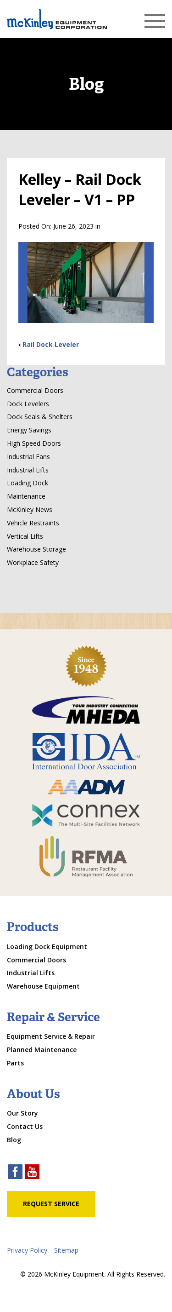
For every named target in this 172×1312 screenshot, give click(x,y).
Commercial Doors (35, 390)
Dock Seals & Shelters (39, 416)
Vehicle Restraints (33, 522)
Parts (15, 1063)
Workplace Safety (33, 562)
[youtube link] (32, 1172)
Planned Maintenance (42, 1049)
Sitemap (66, 1250)
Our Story (22, 1113)
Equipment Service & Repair (51, 1036)
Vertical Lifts (25, 536)
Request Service (51, 1203)
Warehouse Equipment (43, 986)
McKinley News (29, 509)
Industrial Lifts (28, 470)
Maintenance (26, 496)
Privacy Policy (27, 1250)
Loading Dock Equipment (47, 946)
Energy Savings (29, 430)
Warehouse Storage (36, 549)
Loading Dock (27, 482)
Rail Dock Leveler (50, 344)
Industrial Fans (28, 456)
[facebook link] (15, 1172)
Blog (14, 1139)
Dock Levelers (28, 403)
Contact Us (25, 1126)
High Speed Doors (34, 443)
